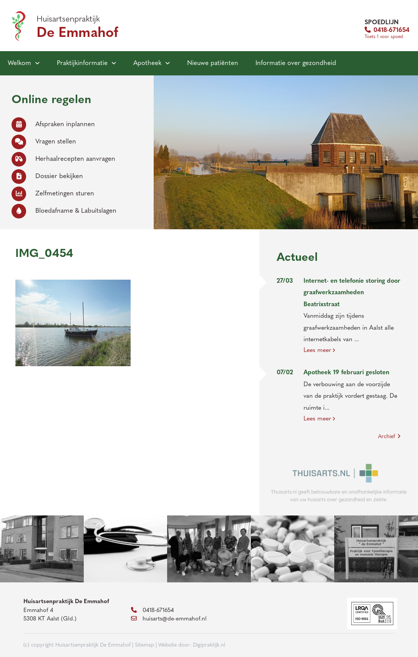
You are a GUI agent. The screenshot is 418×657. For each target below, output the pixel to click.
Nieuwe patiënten (212, 63)
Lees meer (319, 350)
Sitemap (144, 645)
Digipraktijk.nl (209, 645)
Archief (389, 437)
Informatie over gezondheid (295, 63)
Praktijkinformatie (82, 63)
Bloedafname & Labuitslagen (64, 211)
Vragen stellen (44, 141)
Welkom (19, 63)
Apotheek (147, 63)
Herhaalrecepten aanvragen (63, 159)
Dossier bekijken (47, 176)
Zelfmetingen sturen (53, 193)
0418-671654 (387, 30)
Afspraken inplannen (53, 124)
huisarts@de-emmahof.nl (169, 619)
